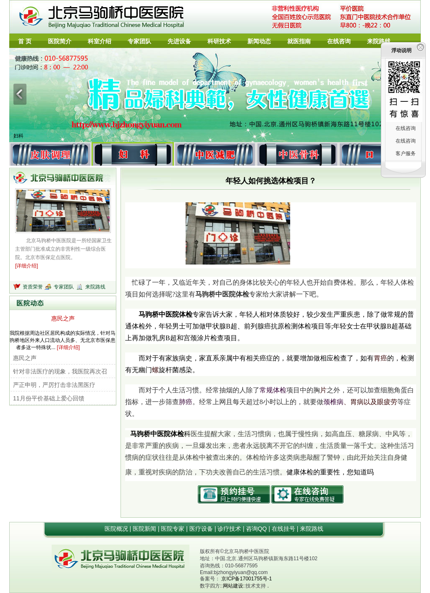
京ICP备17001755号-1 (246, 579)
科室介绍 (99, 41)
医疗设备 (202, 528)
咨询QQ (257, 528)
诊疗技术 (230, 528)
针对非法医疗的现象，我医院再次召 (60, 371)
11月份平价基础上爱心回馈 (48, 398)
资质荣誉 (33, 287)
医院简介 (59, 41)
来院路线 (379, 41)
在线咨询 (339, 41)
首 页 (24, 41)
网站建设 (233, 586)
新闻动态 (259, 41)
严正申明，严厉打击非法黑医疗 (54, 384)
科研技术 (219, 41)
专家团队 (139, 41)
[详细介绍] (26, 266)
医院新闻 (145, 528)
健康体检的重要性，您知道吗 (330, 472)
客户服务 (406, 153)
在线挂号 (284, 528)
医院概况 (117, 528)
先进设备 (179, 41)
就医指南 (299, 41)
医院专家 (173, 528)
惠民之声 (63, 318)
